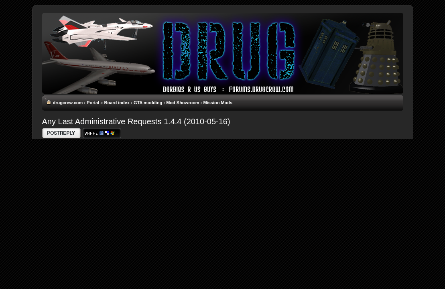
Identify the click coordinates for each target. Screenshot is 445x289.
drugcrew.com (68, 102)
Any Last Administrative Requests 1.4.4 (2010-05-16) (136, 121)
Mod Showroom (182, 102)
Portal (93, 102)
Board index (117, 102)
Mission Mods (217, 102)
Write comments (61, 133)
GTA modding (148, 102)
